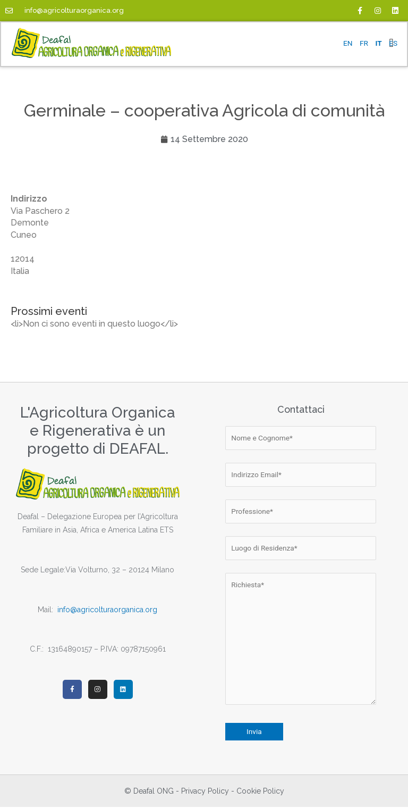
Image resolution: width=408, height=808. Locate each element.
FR (364, 43)
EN (348, 43)
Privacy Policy (205, 792)
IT (378, 43)
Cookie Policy (260, 792)
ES (393, 43)
